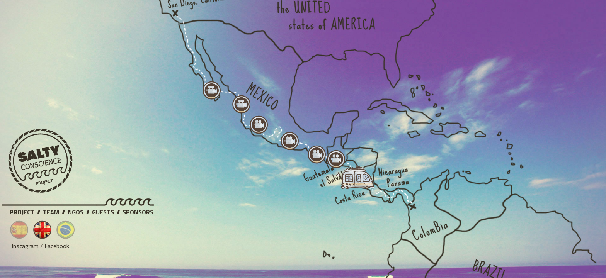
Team (51, 210)
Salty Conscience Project (40, 161)
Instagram (25, 246)
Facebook (56, 246)
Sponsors (138, 210)
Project (22, 210)
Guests (103, 210)
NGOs (75, 210)
